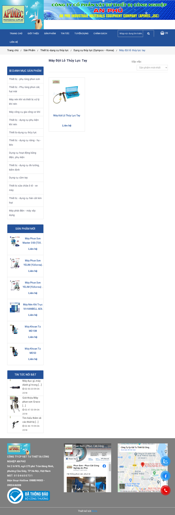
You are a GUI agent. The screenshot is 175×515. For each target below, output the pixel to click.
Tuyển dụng (81, 33)
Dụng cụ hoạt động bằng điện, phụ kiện (22, 155)
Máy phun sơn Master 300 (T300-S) (33, 242)
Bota (94, 511)
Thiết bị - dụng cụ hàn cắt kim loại (25, 200)
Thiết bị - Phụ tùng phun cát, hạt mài (24, 89)
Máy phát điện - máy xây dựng (22, 212)
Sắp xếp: (137, 61)
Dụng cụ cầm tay (18, 177)
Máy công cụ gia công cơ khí (24, 112)
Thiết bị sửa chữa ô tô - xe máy (23, 187)
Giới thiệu (33, 33)
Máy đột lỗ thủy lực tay (132, 50)
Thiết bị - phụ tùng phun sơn (24, 79)
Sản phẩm (50, 33)
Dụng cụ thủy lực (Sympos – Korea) (94, 50)
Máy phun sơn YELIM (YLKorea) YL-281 (33, 265)
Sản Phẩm (29, 50)
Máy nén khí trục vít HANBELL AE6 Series (33, 308)
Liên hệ (14, 42)
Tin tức (65, 33)
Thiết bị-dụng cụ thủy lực (54, 50)
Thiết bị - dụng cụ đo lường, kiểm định (24, 167)
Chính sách (100, 33)
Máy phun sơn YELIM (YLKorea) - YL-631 (33, 287)
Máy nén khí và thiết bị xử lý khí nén (24, 101)
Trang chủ (16, 33)
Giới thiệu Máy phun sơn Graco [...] (31, 401)
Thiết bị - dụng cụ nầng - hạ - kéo (25, 142)
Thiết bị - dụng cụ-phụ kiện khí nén (24, 122)
